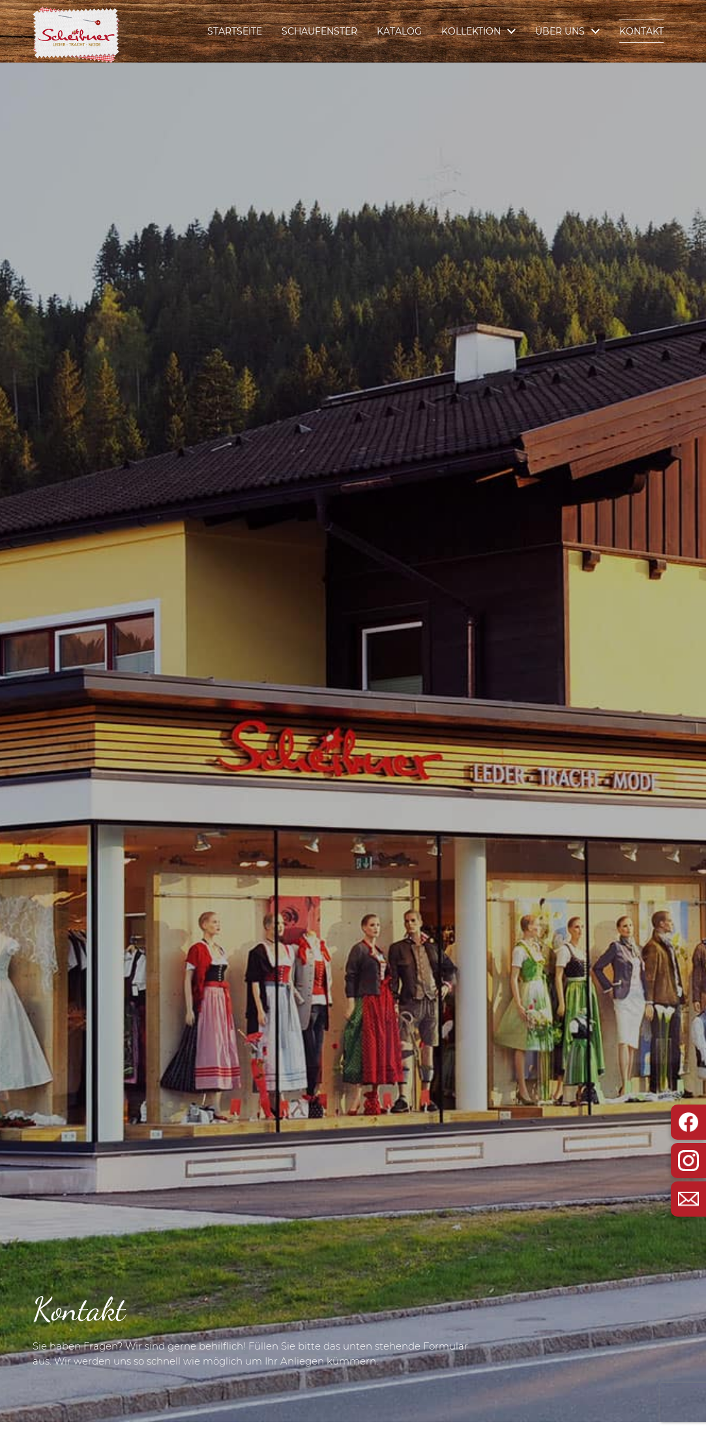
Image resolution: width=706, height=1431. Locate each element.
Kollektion (471, 31)
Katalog (399, 31)
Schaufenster (319, 31)
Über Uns (560, 31)
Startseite (234, 31)
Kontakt (641, 31)
